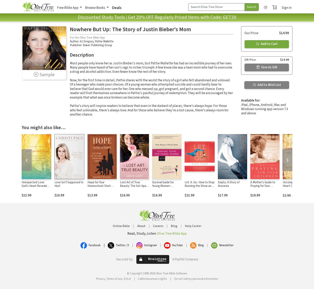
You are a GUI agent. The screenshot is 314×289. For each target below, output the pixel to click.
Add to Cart (267, 44)
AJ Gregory (87, 41)
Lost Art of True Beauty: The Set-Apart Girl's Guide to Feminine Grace (134, 188)
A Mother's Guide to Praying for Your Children (262, 186)
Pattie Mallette (104, 41)
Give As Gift (266, 67)
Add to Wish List (267, 85)
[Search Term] (216, 7)
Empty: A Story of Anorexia (229, 184)
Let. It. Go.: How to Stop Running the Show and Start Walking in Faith (199, 186)
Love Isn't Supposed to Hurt (69, 184)
